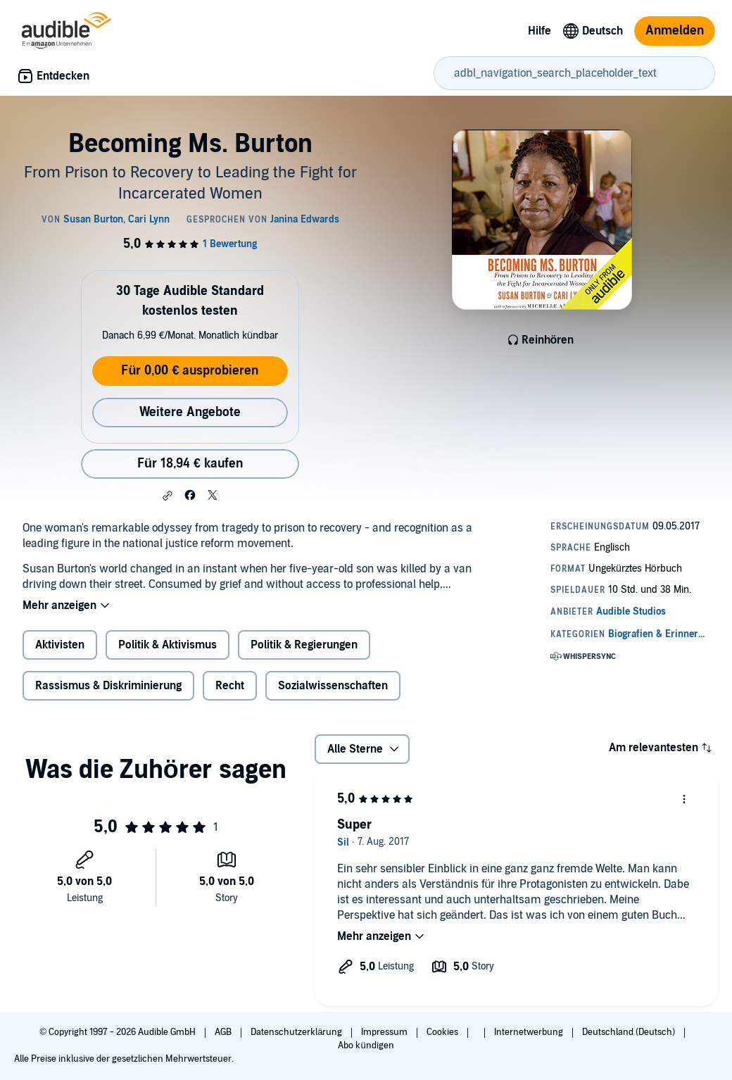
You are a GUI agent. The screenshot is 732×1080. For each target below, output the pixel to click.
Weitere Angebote (190, 412)
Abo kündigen (365, 1045)
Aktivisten (59, 645)
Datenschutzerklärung (297, 1032)
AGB (224, 1032)
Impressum (385, 1032)
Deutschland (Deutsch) (629, 1032)
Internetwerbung (529, 1032)
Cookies (443, 1032)
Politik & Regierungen (304, 645)
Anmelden (674, 30)
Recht (229, 686)
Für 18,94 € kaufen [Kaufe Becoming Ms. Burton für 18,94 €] (190, 463)
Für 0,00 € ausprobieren (189, 370)
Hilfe (539, 31)
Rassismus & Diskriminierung (108, 686)
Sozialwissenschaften (333, 686)
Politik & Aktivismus (167, 645)
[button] (167, 495)
